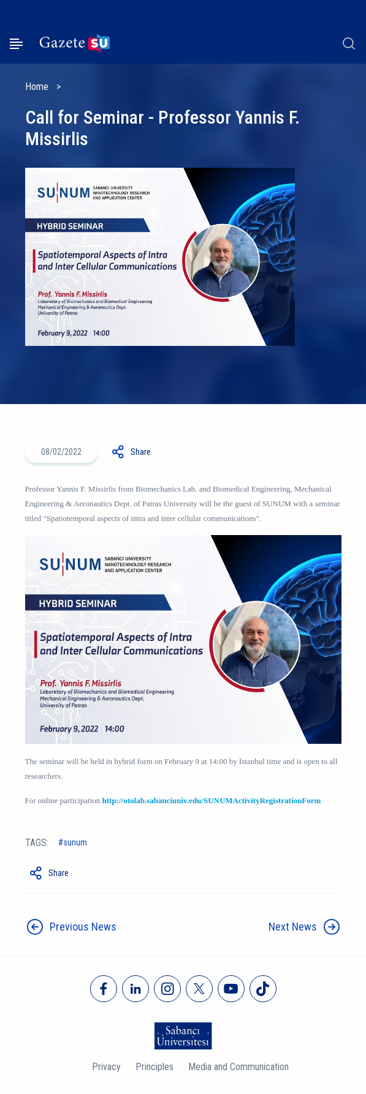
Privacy (106, 1067)
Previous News (83, 926)
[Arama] (348, 43)
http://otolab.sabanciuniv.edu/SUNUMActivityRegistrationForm (211, 800)
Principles (154, 1067)
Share (141, 452)
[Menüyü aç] (16, 44)
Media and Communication (238, 1067)
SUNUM (75, 842)
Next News (293, 926)
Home (36, 86)
